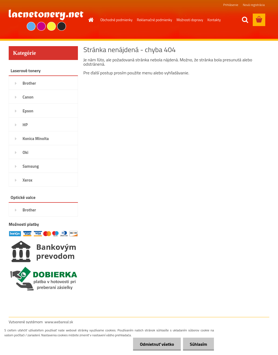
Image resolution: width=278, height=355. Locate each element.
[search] (245, 20)
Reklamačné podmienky (154, 20)
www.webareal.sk (59, 322)
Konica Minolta (36, 138)
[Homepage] (90, 20)
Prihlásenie (230, 4)
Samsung (31, 166)
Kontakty (214, 20)
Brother (29, 83)
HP (25, 125)
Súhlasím (198, 344)
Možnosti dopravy (189, 20)
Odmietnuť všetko (157, 344)
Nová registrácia (254, 4)
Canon (28, 97)
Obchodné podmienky (116, 20)
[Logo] (46, 20)
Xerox (27, 180)
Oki (25, 152)
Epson (28, 111)
